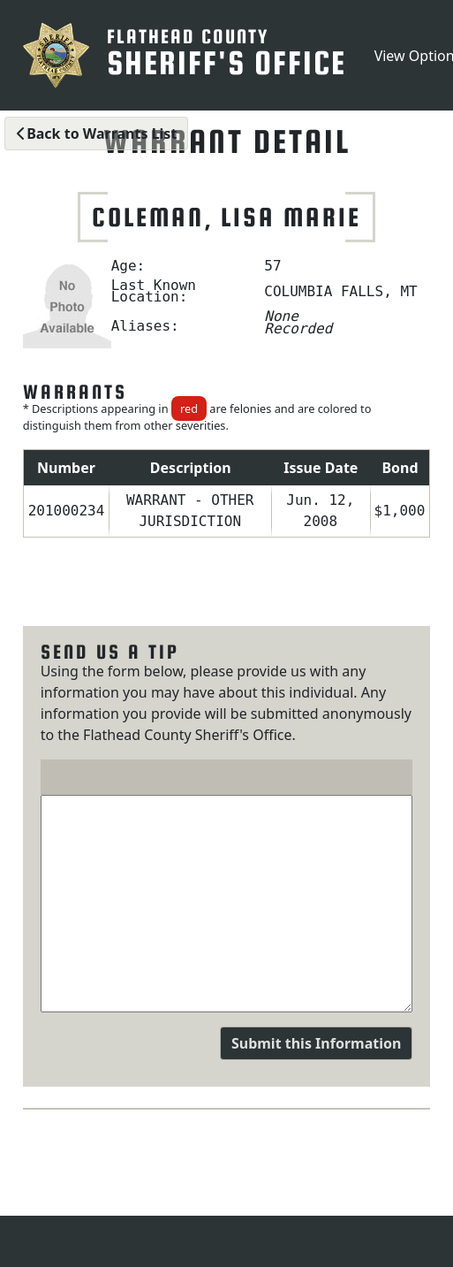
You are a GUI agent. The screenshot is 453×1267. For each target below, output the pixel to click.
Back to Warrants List (96, 133)
